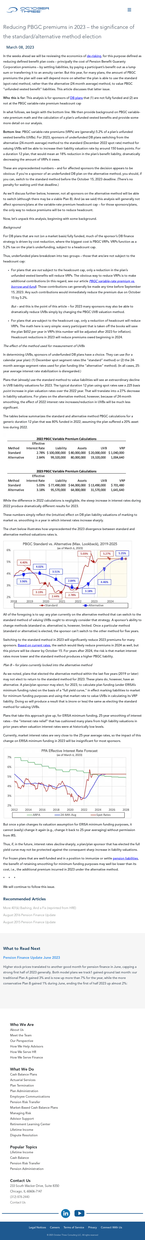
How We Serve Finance (26, 1057)
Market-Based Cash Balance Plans (34, 1107)
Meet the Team (21, 1035)
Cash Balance (19, 1158)
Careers (55, 1227)
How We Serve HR (23, 1052)
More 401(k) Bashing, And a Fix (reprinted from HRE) (39, 908)
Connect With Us (111, 1227)
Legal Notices (37, 1227)
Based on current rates (34, 645)
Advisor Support (22, 1119)
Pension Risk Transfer (25, 1102)
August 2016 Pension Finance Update (29, 915)
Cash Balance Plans (23, 1074)
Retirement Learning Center (30, 1124)
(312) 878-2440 (19, 1197)
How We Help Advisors (26, 1046)
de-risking (94, 56)
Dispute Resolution (24, 1135)
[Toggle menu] (129, 9)
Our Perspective (21, 1041)
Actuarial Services (22, 1080)
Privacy (92, 1227)
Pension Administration (27, 1169)
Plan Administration (24, 1091)
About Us (17, 1030)
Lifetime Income (21, 1130)
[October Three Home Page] (28, 10)
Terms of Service (74, 1227)
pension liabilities (125, 858)
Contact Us (18, 1202)
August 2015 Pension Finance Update (29, 922)
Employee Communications (30, 1096)
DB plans (76, 98)
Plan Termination (22, 1085)
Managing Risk (20, 1113)
